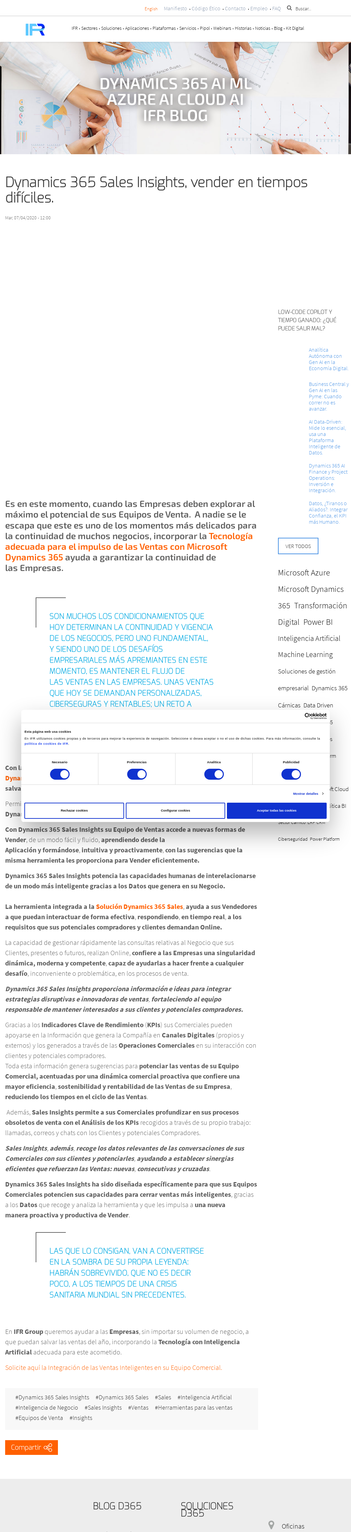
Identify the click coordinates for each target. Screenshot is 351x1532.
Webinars (222, 28)
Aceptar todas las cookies (276, 810)
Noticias (262, 28)
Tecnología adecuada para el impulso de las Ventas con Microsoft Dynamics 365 (129, 546)
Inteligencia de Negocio (48, 1407)
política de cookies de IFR (46, 743)
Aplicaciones (137, 28)
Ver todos (298, 546)
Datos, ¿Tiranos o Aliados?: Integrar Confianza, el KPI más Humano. (328, 512)
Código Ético (206, 8)
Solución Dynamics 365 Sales (139, 906)
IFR (75, 28)
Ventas (139, 1407)
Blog (278, 28)
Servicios (187, 28)
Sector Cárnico (291, 822)
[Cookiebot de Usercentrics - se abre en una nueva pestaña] (297, 716)
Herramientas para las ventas (195, 1407)
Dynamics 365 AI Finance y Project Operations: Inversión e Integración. (328, 477)
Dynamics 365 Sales (123, 1397)
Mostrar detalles (305, 793)
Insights (82, 1418)
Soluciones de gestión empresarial (307, 679)
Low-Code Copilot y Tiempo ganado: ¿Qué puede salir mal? (307, 320)
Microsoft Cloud (330, 789)
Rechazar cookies (74, 810)
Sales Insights (105, 1407)
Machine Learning (305, 654)
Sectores (89, 28)
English (151, 9)
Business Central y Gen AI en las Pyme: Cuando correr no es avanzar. (329, 396)
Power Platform (325, 839)
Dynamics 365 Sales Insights (54, 1397)
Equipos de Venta (41, 1418)
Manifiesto (175, 8)
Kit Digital (295, 28)
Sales (164, 1397)
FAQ (276, 8)
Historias (243, 28)
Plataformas (164, 28)
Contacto (235, 8)
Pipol (205, 28)
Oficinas (293, 1526)
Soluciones (111, 28)
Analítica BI (333, 806)
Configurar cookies (175, 810)
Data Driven (318, 705)
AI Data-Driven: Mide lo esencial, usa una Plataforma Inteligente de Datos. (327, 436)
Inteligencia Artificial (206, 1397)
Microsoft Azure (304, 572)
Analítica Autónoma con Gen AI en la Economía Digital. (329, 358)
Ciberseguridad (293, 839)
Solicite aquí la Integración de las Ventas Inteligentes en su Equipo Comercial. (113, 1367)
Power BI (318, 622)
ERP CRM (316, 822)
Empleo (259, 8)
